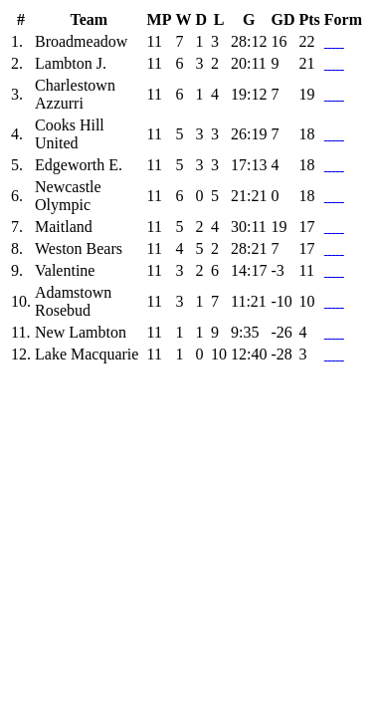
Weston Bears (78, 248)
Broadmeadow (81, 41)
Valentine (64, 270)
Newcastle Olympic (68, 195)
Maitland (64, 226)
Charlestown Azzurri (75, 94)
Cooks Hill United (69, 134)
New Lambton (80, 332)
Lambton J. (70, 63)
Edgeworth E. (78, 164)
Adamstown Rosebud (73, 301)
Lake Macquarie (86, 354)
